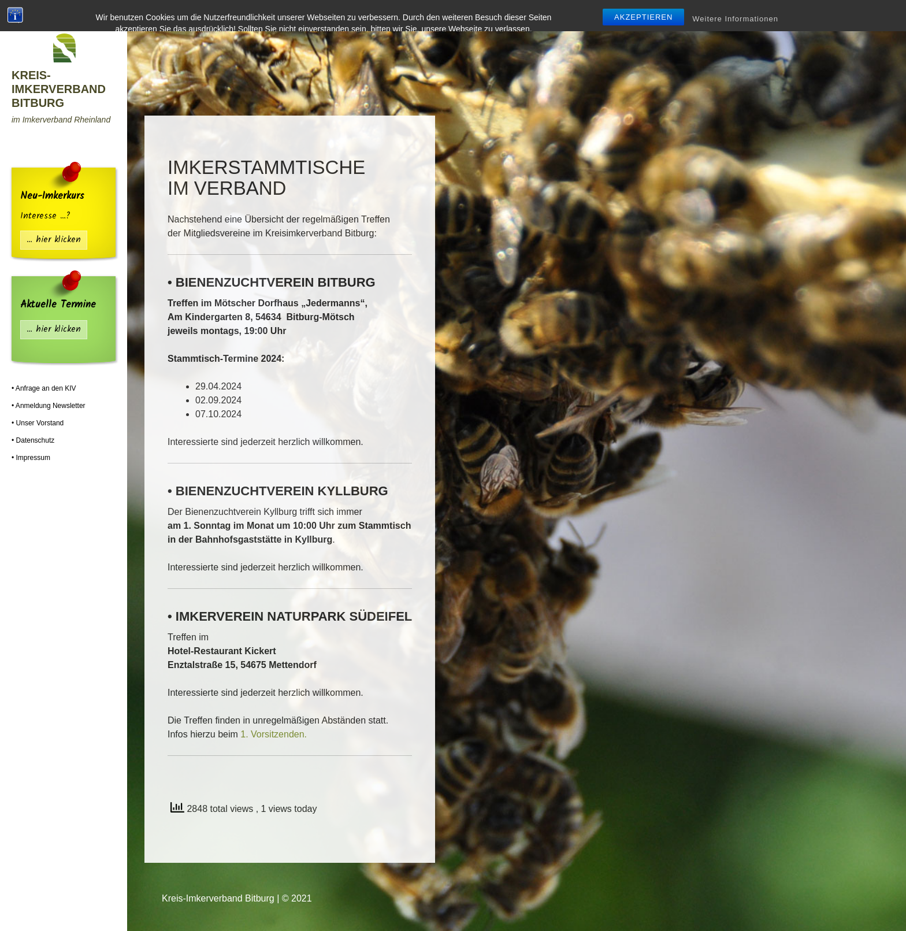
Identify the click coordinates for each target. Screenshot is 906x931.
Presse (794, 13)
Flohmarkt (670, 13)
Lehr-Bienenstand (463, 13)
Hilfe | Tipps (554, 13)
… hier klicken (54, 240)
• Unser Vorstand (38, 423)
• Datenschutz (33, 440)
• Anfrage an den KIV (44, 388)
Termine (736, 13)
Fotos (849, 13)
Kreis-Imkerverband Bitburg (59, 89)
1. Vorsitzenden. (273, 734)
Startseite (280, 13)
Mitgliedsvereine (359, 13)
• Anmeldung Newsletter (49, 406)
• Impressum (31, 458)
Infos (616, 13)
